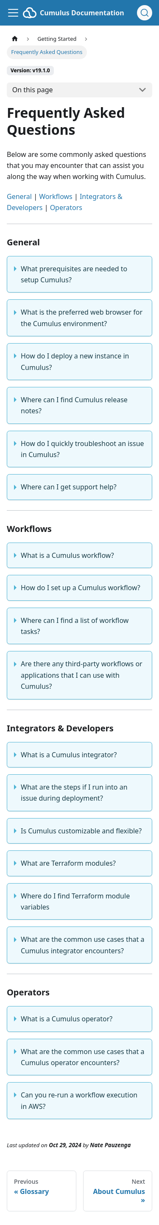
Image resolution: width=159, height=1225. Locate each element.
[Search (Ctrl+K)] (144, 12)
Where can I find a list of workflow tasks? (74, 626)
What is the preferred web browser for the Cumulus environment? (81, 317)
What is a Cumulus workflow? (67, 555)
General (19, 196)
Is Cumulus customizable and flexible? (81, 831)
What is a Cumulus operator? (66, 1018)
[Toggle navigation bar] (13, 12)
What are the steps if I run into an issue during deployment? (74, 792)
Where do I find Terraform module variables (75, 901)
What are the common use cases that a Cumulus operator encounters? (82, 1057)
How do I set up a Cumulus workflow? (80, 587)
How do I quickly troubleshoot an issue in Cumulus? (82, 449)
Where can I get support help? (69, 487)
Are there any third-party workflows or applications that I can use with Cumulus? (81, 675)
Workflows (56, 196)
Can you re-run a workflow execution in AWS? (79, 1100)
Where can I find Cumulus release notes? (74, 405)
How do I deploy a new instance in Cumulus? (75, 361)
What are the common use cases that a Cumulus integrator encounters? (82, 945)
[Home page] (15, 38)
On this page (32, 89)
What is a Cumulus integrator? (69, 754)
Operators (66, 207)
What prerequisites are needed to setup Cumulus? (74, 274)
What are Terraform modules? (68, 863)
